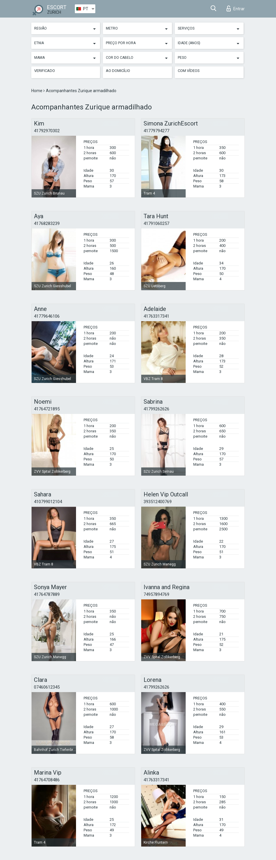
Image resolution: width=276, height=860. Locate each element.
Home (37, 90)
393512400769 (158, 501)
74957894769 (156, 594)
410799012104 (48, 501)
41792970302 (47, 130)
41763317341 (156, 316)
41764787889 (47, 594)
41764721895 (47, 409)
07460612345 (47, 687)
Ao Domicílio (118, 70)
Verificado (44, 70)
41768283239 (47, 223)
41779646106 (47, 316)
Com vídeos (189, 70)
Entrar (236, 8)
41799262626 (156, 409)
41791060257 (156, 223)
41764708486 (47, 779)
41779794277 (156, 130)
